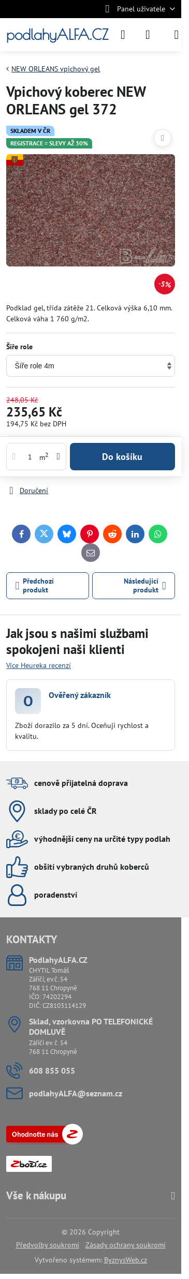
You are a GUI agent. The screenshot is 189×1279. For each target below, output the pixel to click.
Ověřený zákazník (80, 695)
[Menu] (176, 34)
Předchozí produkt (35, 585)
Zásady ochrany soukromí (125, 1245)
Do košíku (122, 457)
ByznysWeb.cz (125, 1260)
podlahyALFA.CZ (57, 34)
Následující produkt (145, 585)
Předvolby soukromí (47, 1245)
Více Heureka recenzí (38, 665)
